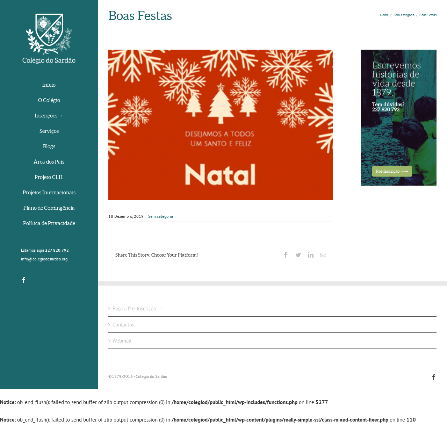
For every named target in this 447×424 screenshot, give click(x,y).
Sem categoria (160, 216)
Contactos (123, 324)
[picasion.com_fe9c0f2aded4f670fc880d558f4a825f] (220, 125)
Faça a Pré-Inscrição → (138, 308)
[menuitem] (49, 85)
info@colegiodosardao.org (44, 258)
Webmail (122, 340)
